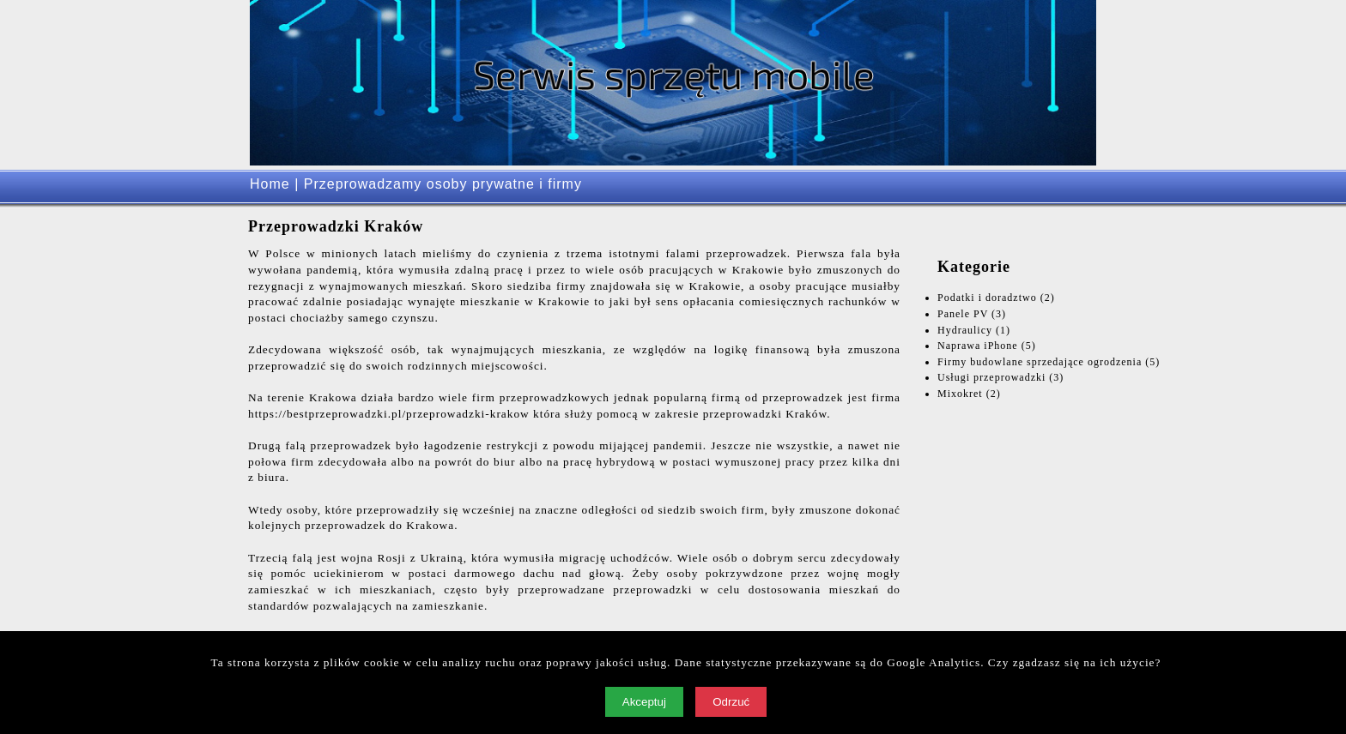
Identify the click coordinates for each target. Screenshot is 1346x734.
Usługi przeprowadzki (991, 377)
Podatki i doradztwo (987, 298)
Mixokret (960, 394)
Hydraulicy (964, 330)
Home (270, 184)
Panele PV (962, 314)
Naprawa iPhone (977, 346)
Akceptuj (644, 701)
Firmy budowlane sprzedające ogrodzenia (1039, 362)
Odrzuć (730, 701)
